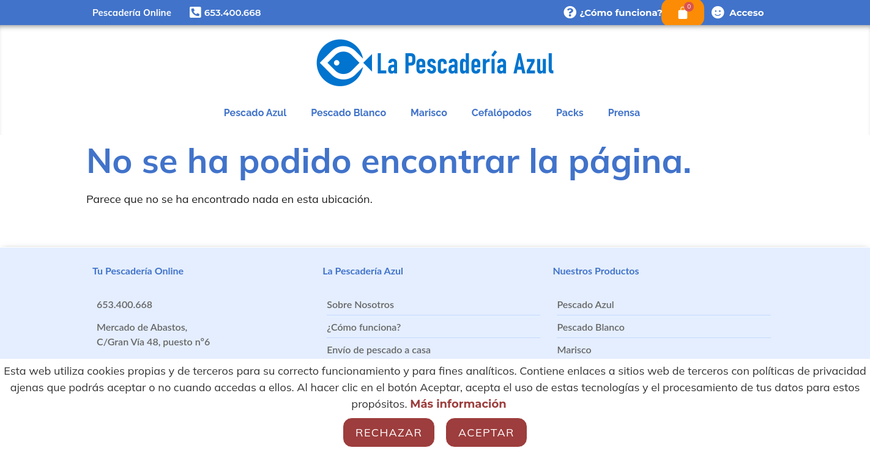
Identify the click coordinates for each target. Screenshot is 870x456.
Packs (570, 113)
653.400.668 (232, 12)
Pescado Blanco (348, 113)
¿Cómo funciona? (621, 12)
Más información (458, 404)
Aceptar (486, 432)
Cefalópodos (502, 113)
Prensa (624, 113)
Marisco (429, 113)
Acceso (746, 12)
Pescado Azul (255, 113)
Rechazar (388, 432)
